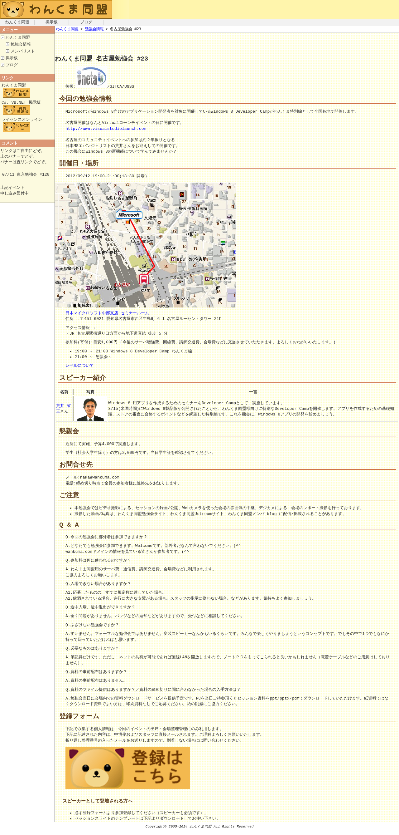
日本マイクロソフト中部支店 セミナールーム (107, 314)
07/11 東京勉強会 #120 (26, 180)
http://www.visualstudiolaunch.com (106, 129)
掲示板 (52, 22)
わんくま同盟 (17, 22)
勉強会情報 (21, 45)
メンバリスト (23, 52)
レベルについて (79, 366)
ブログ (86, 22)
